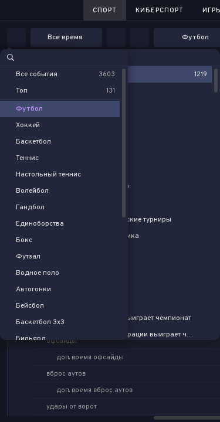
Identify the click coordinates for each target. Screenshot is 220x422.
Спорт (105, 10)
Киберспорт (160, 10)
